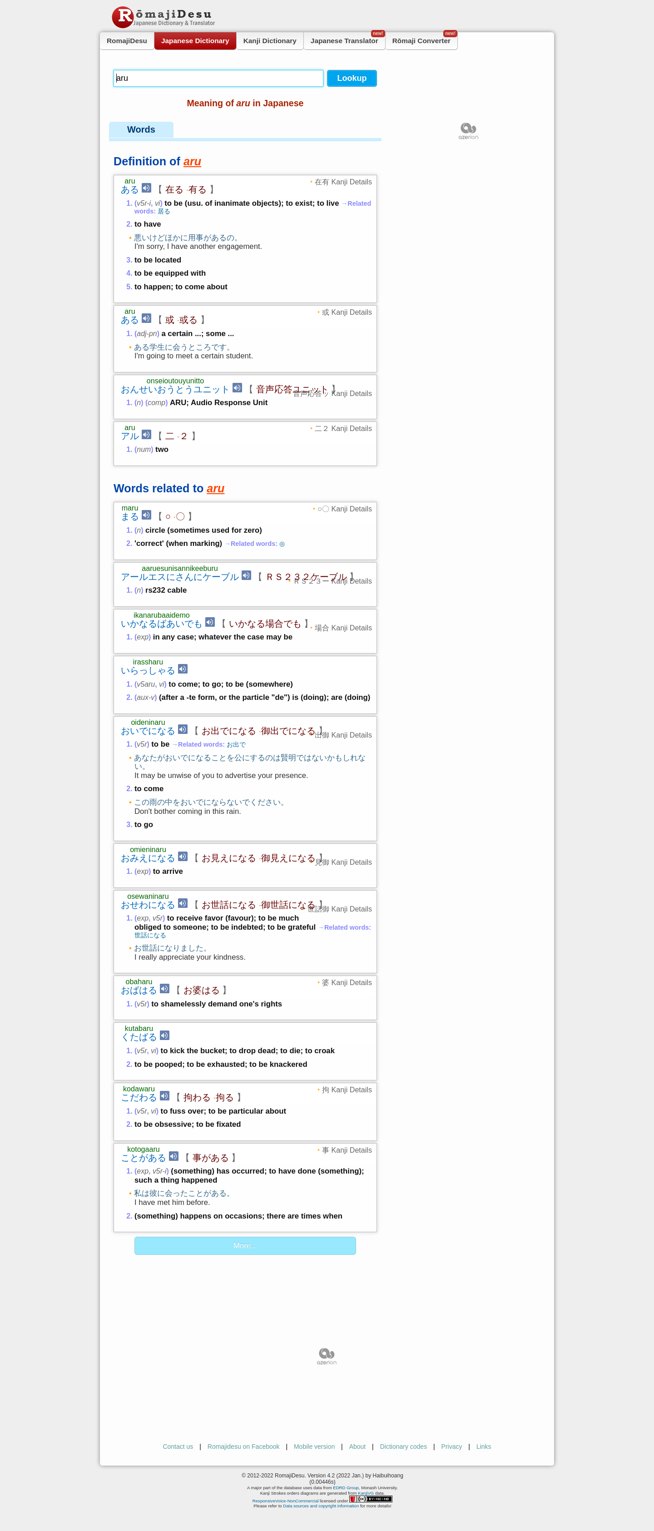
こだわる (139, 1097)
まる (130, 516)
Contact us (178, 1446)
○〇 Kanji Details (344, 509)
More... (245, 1245)
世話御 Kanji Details (339, 909)
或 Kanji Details (347, 312)
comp (156, 402)
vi (157, 203)
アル (130, 436)
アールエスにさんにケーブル (180, 577)
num (144, 449)
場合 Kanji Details (343, 628)
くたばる (139, 1037)
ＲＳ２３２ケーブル (306, 577)
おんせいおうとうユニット (175, 389)
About (357, 1446)
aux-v (145, 697)
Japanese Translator (348, 38)
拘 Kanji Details (347, 1089)
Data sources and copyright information (321, 1505)
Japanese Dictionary (195, 41)
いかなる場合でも (265, 624)
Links (483, 1446)
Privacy (451, 1446)
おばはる (139, 990)
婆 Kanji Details (347, 982)
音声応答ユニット (292, 389)
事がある (211, 1158)
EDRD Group (346, 1487)
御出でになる (288, 731)
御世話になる (288, 905)
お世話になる (229, 905)
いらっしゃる (148, 670)
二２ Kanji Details (343, 428)
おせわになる (148, 905)
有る (197, 189)
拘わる (197, 1097)
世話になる (150, 935)
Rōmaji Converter (424, 38)
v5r (142, 744)
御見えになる (288, 858)
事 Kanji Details (347, 1150)
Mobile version (314, 1446)
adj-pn (147, 333)
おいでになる (148, 731)
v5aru (146, 684)
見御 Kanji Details (343, 862)
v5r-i (144, 203)
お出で (236, 744)
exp (143, 637)
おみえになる (148, 858)
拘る (225, 1097)
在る (174, 189)
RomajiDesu (127, 41)
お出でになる (229, 731)
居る (164, 211)
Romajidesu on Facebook (244, 1446)
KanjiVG (366, 1493)
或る (188, 320)
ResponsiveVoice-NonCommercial (286, 1500)
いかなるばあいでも (162, 624)
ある (130, 189)
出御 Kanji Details (343, 735)
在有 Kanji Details (343, 182)
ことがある (143, 1158)
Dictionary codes (403, 1446)
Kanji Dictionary (270, 41)
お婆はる (201, 990)
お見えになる (229, 858)
